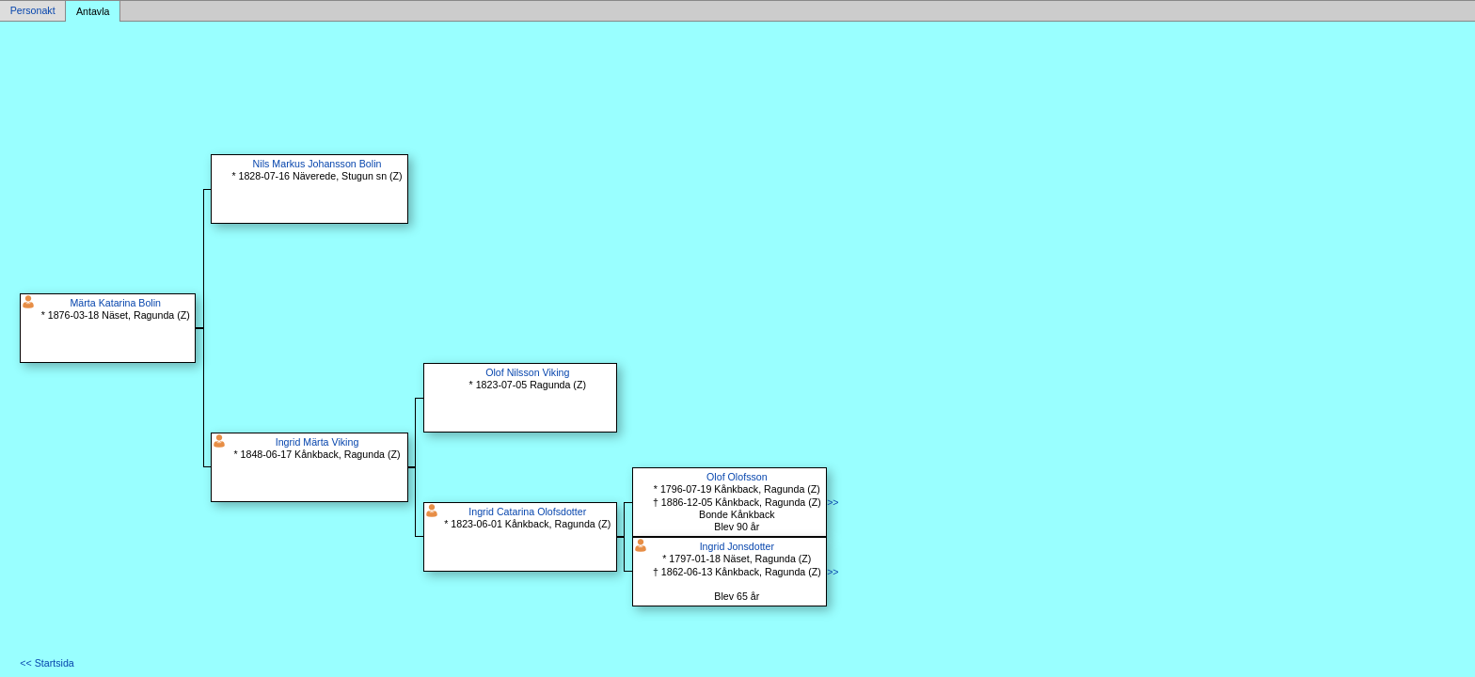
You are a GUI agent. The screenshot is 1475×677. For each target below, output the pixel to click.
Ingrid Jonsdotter (737, 546)
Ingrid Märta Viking (317, 442)
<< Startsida (46, 663)
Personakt (33, 11)
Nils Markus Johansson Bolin (317, 163)
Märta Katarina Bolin (115, 302)
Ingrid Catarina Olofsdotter (527, 511)
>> (832, 502)
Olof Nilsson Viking (527, 372)
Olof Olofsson (737, 476)
